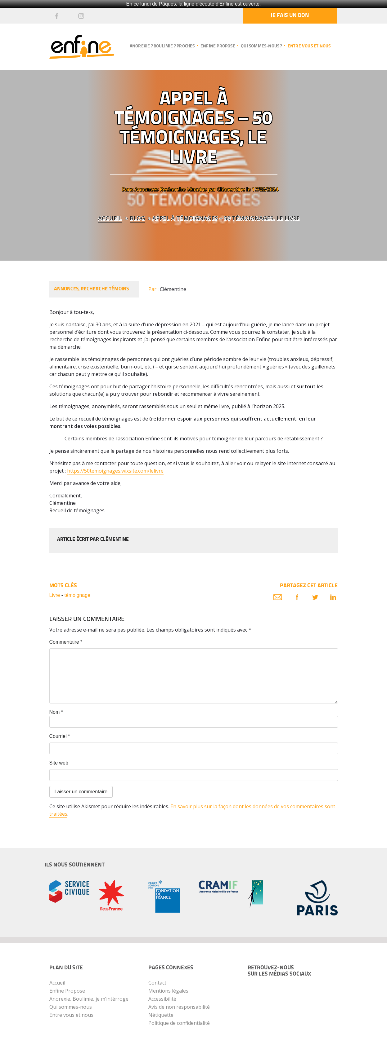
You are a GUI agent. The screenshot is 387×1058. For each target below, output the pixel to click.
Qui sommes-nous (70, 1006)
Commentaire (66, 642)
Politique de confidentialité (179, 1023)
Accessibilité (162, 998)
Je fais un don (290, 16)
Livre (54, 595)
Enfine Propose (67, 990)
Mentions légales (168, 990)
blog (137, 218)
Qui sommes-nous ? (261, 46)
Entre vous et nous (309, 46)
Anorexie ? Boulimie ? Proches (162, 46)
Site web (58, 762)
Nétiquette (160, 1015)
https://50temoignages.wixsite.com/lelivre (115, 470)
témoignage (77, 595)
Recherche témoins (183, 189)
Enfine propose (217, 46)
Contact (157, 982)
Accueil (110, 218)
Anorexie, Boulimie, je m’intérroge (88, 998)
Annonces (147, 189)
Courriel (59, 736)
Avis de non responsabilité (179, 1006)
